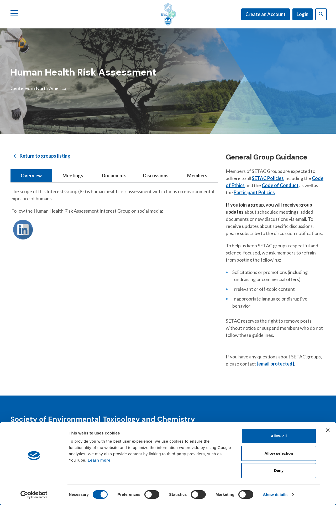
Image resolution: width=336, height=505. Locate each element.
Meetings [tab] (72, 175)
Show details (275, 494)
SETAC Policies (268, 178)
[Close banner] (328, 430)
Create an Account (265, 14)
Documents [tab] (114, 175)
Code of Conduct (280, 185)
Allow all (279, 436)
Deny (279, 470)
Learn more (99, 460)
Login (302, 14)
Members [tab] (197, 175)
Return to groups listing (45, 156)
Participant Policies (254, 192)
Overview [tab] (31, 175)
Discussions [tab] (156, 175)
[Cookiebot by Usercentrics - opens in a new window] (34, 495)
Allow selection (278, 453)
